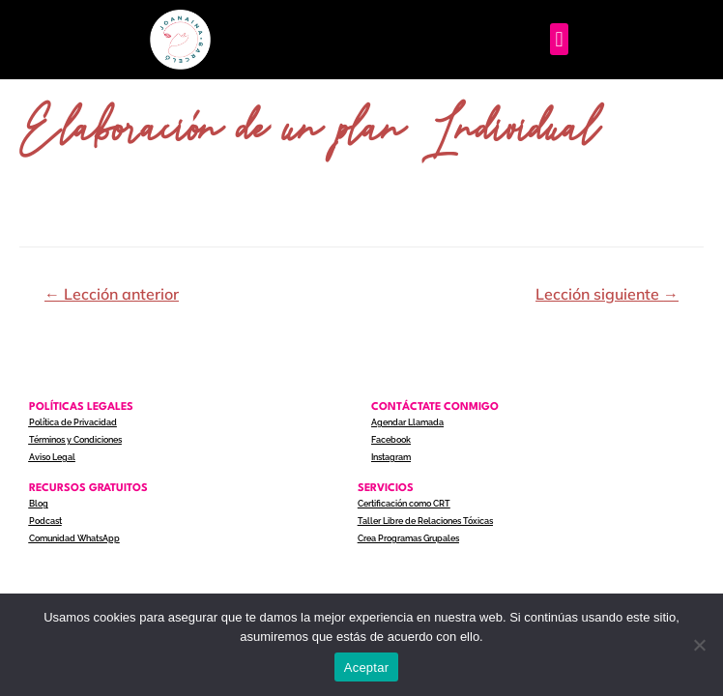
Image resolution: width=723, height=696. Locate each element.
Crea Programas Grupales (408, 538)
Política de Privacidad (73, 422)
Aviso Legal (52, 457)
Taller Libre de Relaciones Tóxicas (425, 521)
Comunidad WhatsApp (74, 538)
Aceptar (367, 667)
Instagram (391, 457)
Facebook (391, 440)
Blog (38, 503)
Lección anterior (111, 294)
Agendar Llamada (407, 422)
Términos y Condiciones (75, 440)
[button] (559, 39)
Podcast (45, 521)
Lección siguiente (607, 294)
